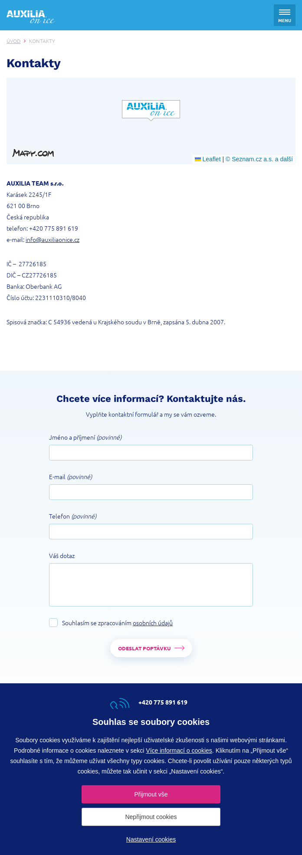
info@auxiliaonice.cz (52, 239)
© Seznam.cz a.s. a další (259, 159)
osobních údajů (153, 622)
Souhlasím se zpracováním (117, 622)
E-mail (70, 476)
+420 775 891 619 (53, 228)
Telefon (72, 516)
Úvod (13, 40)
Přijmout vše (150, 794)
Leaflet (208, 159)
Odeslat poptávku (144, 648)
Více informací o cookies (179, 750)
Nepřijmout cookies (151, 816)
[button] (151, 110)
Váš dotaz (62, 555)
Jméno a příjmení (85, 437)
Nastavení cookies (151, 839)
